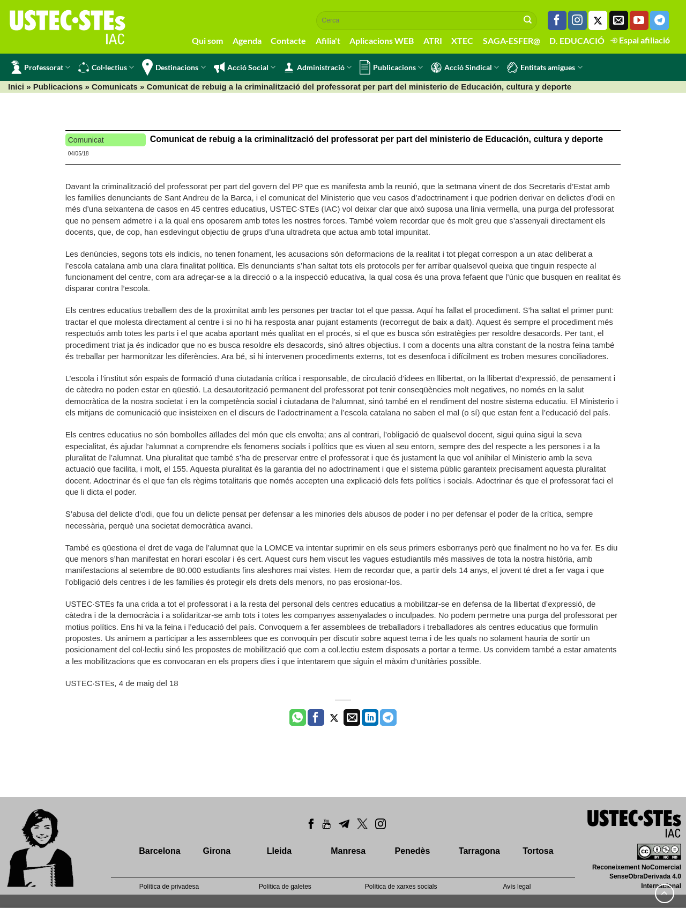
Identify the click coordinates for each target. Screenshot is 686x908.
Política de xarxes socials (401, 886)
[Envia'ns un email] (618, 20)
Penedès (412, 850)
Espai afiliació (640, 40)
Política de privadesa (169, 886)
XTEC (462, 40)
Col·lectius (106, 67)
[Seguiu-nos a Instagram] (577, 20)
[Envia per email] (352, 717)
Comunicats (115, 86)
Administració (318, 67)
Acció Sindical (465, 67)
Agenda (247, 40)
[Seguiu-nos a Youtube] (639, 20)
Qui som (207, 40)
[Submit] (527, 20)
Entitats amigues (544, 67)
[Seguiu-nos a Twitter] (597, 20)
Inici (16, 86)
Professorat (40, 67)
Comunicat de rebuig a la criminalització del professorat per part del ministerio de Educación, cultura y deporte (376, 139)
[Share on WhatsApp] (297, 717)
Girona (217, 850)
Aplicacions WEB (381, 40)
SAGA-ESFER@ (511, 40)
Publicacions (391, 67)
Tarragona (479, 850)
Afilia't (328, 40)
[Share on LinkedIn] (370, 717)
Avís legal (517, 886)
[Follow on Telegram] (659, 20)
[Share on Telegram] (388, 717)
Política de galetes (285, 886)
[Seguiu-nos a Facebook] (557, 20)
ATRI (432, 40)
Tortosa (538, 850)
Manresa (348, 850)
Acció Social (244, 67)
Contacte (288, 40)
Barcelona (159, 850)
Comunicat (86, 140)
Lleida (279, 850)
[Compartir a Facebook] (316, 717)
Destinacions (173, 67)
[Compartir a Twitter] (334, 717)
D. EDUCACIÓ (577, 40)
